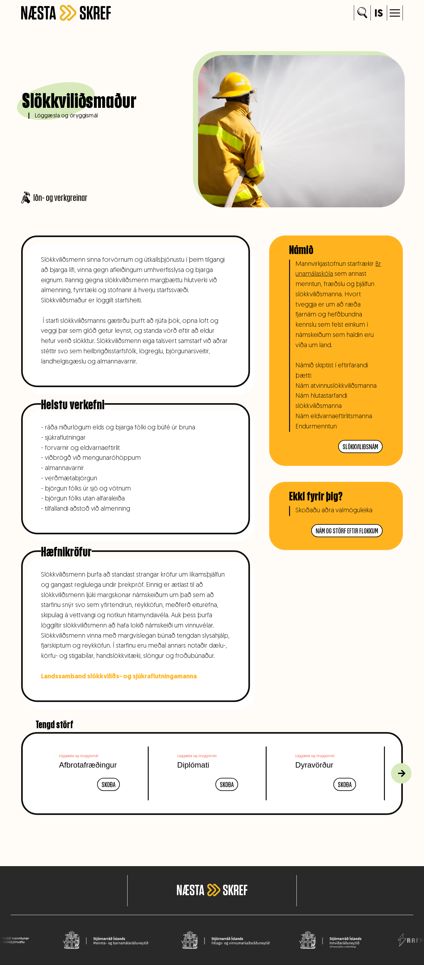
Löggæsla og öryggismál (66, 116)
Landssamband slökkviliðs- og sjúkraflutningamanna (117, 676)
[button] (395, 12)
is (378, 14)
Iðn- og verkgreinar (54, 197)
